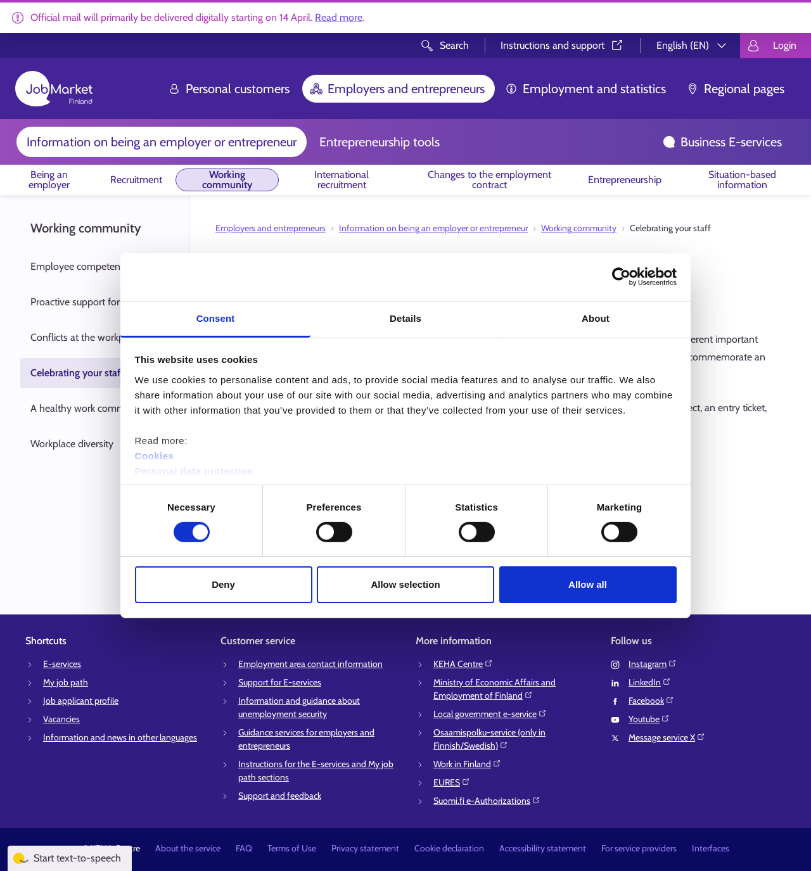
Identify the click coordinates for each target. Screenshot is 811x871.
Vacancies (61, 719)
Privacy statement (365, 848)
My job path (65, 682)
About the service (187, 848)
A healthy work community (89, 408)
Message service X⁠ (667, 737)
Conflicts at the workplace (85, 337)
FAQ (244, 848)
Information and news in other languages (120, 737)
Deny (223, 584)
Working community (227, 179)
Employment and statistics (585, 88)
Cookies (154, 455)
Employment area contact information (310, 664)
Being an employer (49, 179)
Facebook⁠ (651, 700)
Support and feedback (279, 795)
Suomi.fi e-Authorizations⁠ (486, 800)
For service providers (639, 848)
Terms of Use (291, 848)
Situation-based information (742, 179)
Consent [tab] (215, 317)
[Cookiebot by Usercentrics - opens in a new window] (621, 276)
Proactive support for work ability (100, 302)
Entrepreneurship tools (379, 141)
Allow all (587, 584)
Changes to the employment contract (489, 179)
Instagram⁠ (653, 664)
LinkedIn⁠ (650, 682)
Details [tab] (405, 317)
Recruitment (136, 180)
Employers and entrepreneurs (397, 88)
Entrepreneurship (624, 180)
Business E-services (722, 141)
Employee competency (80, 266)
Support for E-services (279, 682)
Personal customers (229, 88)
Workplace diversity (71, 444)
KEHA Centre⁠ (463, 664)
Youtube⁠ (649, 719)
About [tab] (596, 317)
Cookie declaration (449, 848)
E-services (62, 664)
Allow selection (405, 584)
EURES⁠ (451, 782)
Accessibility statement (542, 848)
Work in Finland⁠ (467, 764)
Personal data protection (194, 470)
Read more (338, 17)
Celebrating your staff (77, 373)
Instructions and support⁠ (563, 45)
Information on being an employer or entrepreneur (162, 141)
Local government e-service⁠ (490, 714)
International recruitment (341, 179)
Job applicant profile (80, 700)
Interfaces (710, 848)
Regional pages (735, 88)
